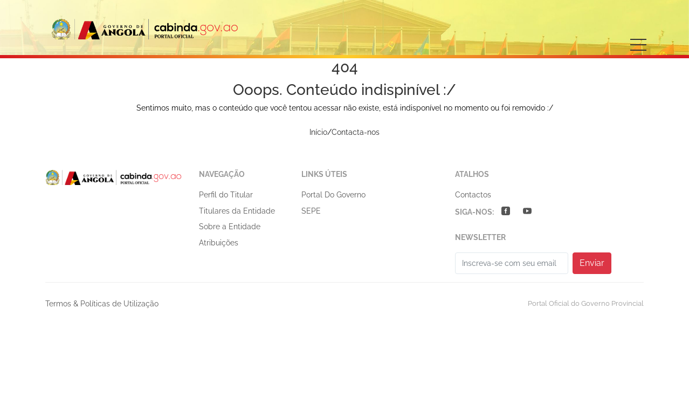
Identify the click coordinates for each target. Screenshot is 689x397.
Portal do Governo (333, 194)
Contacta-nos (356, 132)
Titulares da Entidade (237, 211)
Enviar (592, 263)
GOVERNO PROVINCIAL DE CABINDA (145, 29)
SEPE (311, 211)
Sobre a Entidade (229, 226)
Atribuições (218, 242)
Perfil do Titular (226, 194)
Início (318, 132)
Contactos (473, 194)
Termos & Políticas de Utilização (102, 303)
